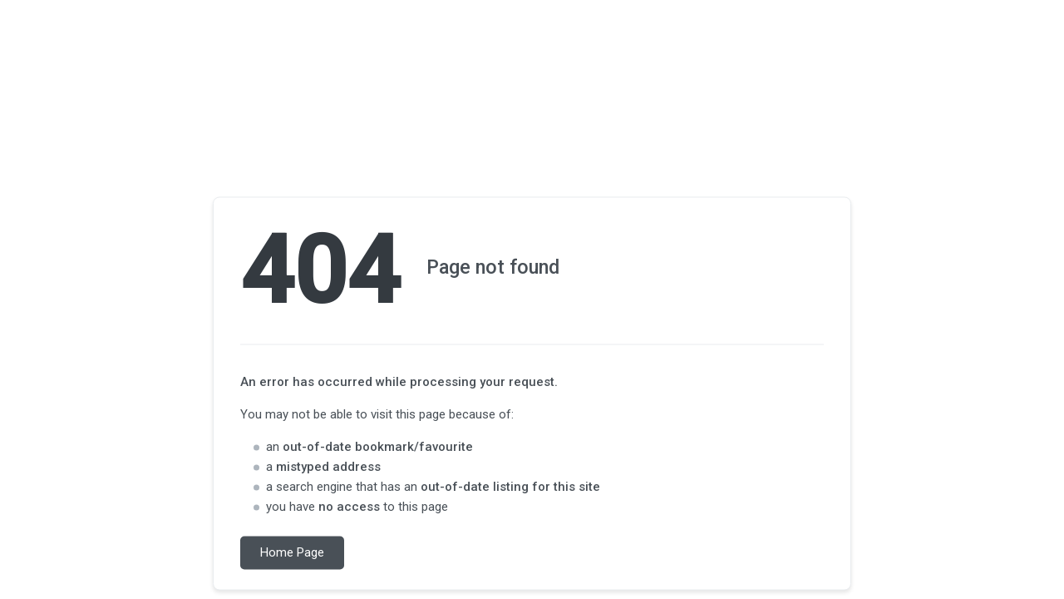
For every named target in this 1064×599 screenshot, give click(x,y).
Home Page (292, 553)
